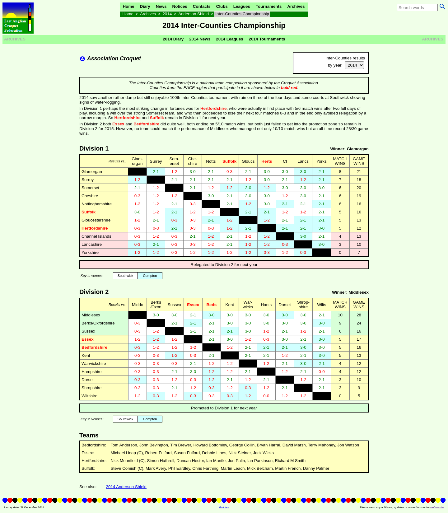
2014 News (199, 39)
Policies (224, 507)
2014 (167, 14)
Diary (145, 6)
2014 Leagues (229, 39)
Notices (179, 6)
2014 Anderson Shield (126, 486)
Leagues (241, 6)
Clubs (222, 6)
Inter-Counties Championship (242, 14)
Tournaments (269, 6)
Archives (296, 6)
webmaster (437, 507)
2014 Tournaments (267, 39)
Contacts (202, 6)
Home (128, 6)
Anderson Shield (193, 14)
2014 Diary (173, 39)
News (161, 6)
